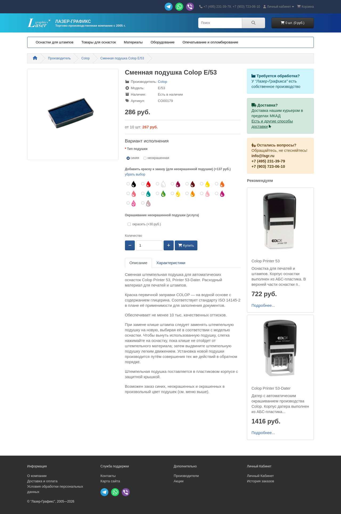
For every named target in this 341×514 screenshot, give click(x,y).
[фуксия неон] (132, 203)
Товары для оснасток (98, 42)
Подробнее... (263, 305)
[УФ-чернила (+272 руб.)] (146, 203)
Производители (186, 476)
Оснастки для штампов (54, 42)
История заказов (260, 481)
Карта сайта (110, 481)
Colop (85, 58)
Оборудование (162, 42)
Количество (133, 236)
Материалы (133, 42)
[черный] (132, 184)
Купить (186, 245)
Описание (138, 263)
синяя (133, 158)
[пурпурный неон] (220, 193)
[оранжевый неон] (190, 193)
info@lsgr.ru (262, 156)
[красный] (146, 184)
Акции (179, 481)
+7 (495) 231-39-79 (268, 161)
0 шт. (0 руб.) (292, 23)
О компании (37, 476)
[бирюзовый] (146, 193)
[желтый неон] (176, 193)
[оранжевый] (220, 184)
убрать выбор (135, 174)
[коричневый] (190, 184)
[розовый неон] (205, 193)
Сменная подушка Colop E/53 (122, 58)
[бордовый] (176, 184)
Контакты (108, 476)
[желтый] (205, 184)
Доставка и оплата (42, 481)
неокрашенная (156, 158)
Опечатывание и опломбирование (210, 42)
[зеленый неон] (161, 193)
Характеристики (170, 263)
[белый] (161, 184)
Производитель (59, 58)
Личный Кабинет (260, 476)
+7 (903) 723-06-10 (268, 166)
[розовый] (132, 193)
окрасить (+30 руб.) (146, 224)
